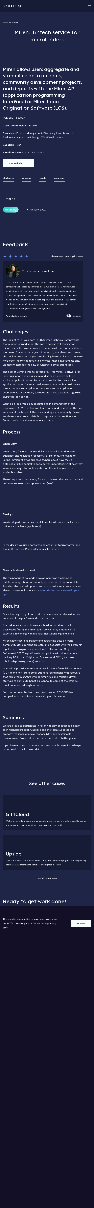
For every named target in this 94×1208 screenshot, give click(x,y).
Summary (59, 177)
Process (26, 177)
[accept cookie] (81, 923)
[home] (12, 6)
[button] (89, 6)
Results (42, 177)
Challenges (8, 177)
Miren (20, 340)
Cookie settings (41, 923)
